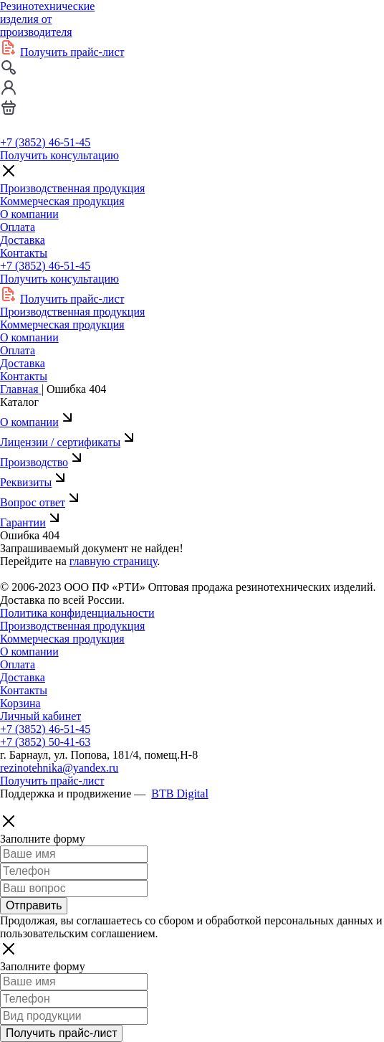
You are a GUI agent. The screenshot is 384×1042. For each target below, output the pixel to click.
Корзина (20, 703)
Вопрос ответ (41, 502)
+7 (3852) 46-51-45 (45, 142)
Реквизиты (34, 482)
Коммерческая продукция (62, 201)
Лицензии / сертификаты (69, 442)
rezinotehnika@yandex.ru (59, 768)
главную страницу (113, 561)
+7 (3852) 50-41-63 (45, 742)
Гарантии (31, 522)
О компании (29, 214)
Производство (42, 462)
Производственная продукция (72, 188)
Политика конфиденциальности (77, 613)
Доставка (22, 240)
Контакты (23, 253)
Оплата (17, 227)
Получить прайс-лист (72, 52)
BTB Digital (179, 793)
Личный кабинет (40, 716)
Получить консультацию (59, 155)
